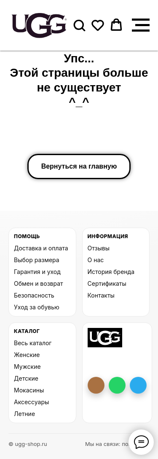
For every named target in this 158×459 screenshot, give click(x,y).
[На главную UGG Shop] (105, 337)
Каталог (27, 331)
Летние (24, 413)
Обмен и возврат (38, 283)
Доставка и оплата (41, 248)
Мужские (27, 366)
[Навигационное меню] (141, 25)
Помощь (27, 236)
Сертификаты (107, 283)
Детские (26, 378)
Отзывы (99, 248)
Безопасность (34, 295)
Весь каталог (32, 342)
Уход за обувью (36, 307)
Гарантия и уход (37, 271)
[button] (79, 25)
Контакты (101, 295)
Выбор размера (36, 259)
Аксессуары (31, 401)
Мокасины (29, 390)
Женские (27, 354)
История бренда (111, 271)
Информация (108, 236)
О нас (96, 259)
